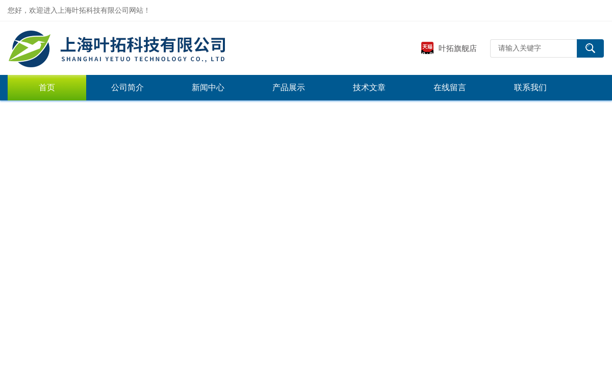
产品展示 (288, 87)
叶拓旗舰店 (449, 48)
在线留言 (450, 87)
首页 (47, 87)
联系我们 (530, 87)
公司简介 (127, 87)
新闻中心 (208, 87)
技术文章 (369, 87)
